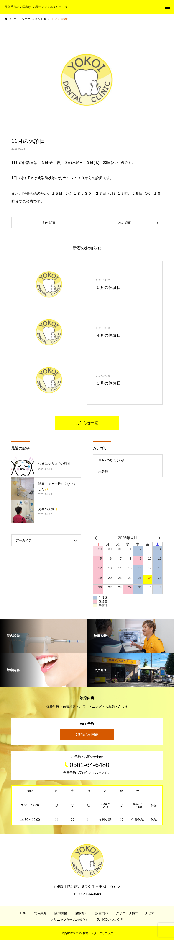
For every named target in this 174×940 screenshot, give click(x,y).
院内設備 (60, 913)
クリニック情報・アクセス (135, 913)
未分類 (103, 471)
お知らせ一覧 (87, 423)
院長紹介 (40, 913)
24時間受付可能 (87, 734)
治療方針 (81, 913)
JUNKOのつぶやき (111, 460)
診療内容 (101, 913)
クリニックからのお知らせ (70, 919)
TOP (23, 913)
